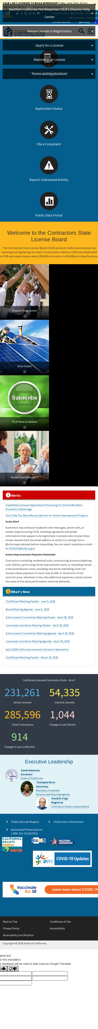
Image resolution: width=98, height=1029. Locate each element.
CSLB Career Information (69, 821)
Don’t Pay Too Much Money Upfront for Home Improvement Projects (47, 515)
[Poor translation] (12, 968)
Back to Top (10, 921)
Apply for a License (49, 45)
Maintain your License (49, 59)
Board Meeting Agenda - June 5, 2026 (27, 609)
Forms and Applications (49, 74)
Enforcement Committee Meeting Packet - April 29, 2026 (39, 617)
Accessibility (57, 928)
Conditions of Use (60, 921)
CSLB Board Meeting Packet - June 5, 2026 (30, 601)
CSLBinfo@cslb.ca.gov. (22, 548)
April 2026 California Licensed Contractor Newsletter (37, 649)
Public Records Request (25, 821)
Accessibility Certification (18, 935)
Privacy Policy (11, 928)
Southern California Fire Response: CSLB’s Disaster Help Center (49, 13)
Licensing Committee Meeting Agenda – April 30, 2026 (38, 641)
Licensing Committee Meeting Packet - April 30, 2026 (37, 625)
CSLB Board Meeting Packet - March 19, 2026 (32, 657)
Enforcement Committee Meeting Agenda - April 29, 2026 (40, 633)
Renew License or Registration (49, 31)
